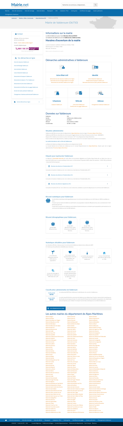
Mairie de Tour (71, 360)
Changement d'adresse (11, 14)
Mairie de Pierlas (71, 378)
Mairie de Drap (93, 343)
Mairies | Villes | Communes (26, 18)
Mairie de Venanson (51, 410)
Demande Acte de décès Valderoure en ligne (62, 82)
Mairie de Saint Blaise (51, 389)
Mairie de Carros (71, 333)
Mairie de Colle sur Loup (73, 356)
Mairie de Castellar (50, 334)
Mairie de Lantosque (72, 361)
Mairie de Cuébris (50, 343)
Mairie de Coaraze (93, 338)
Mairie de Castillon (72, 334)
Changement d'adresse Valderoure (100, 104)
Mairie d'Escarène (71, 354)
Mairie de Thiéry (50, 403)
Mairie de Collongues (51, 340)
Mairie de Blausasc (93, 325)
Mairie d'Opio (70, 374)
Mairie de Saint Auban (94, 387)
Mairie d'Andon (93, 316)
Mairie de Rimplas (71, 381)
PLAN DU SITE (21, 423)
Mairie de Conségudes (94, 340)
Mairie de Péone (93, 376)
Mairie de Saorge (71, 398)
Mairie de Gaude (50, 358)
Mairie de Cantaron (94, 331)
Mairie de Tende (71, 401)
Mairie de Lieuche (93, 367)
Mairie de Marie (50, 371)
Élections (94, 423)
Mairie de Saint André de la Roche (54, 387)
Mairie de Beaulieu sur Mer (52, 322)
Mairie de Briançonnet (51, 329)
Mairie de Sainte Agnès (95, 396)
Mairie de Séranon (50, 399)
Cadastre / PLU (64, 11)
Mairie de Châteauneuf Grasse (75, 336)
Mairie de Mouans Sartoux (52, 372)
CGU (27, 423)
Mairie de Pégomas (94, 374)
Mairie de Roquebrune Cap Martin (54, 383)
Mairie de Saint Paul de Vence (96, 394)
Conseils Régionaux (36, 423)
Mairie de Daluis (71, 343)
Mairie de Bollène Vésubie (95, 354)
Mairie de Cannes (71, 331)
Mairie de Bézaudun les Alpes (53, 325)
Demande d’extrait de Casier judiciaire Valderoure (95, 82)
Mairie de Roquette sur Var (52, 360)
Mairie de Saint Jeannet (95, 390)
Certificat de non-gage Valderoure (78, 106)
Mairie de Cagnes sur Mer (95, 329)
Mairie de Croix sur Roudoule (96, 356)
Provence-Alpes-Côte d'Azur (95, 133)
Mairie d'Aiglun (49, 316)
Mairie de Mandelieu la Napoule (97, 369)
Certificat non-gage (85, 11)
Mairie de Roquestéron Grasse (53, 385)
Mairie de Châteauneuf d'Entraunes (55, 336)
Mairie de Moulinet (94, 372)
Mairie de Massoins (72, 371)
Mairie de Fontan (93, 347)
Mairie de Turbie (50, 361)
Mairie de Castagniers (94, 333)
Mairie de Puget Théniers (73, 380)
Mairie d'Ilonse (93, 352)
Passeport (50, 11)
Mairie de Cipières (50, 338)
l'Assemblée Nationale (58, 158)
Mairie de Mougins (72, 372)
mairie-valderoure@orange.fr (25, 43)
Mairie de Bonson (50, 327)
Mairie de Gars (49, 349)
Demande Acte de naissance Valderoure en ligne (62, 79)
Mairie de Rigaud (50, 381)
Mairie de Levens (71, 367)
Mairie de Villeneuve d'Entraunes (75, 412)
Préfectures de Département (76, 423)
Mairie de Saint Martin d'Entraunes (98, 392)
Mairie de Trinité (93, 360)
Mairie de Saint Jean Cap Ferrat (75, 390)
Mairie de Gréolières (51, 352)
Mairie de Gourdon (72, 351)
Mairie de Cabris (71, 329)
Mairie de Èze (49, 347)
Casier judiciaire (97, 11)
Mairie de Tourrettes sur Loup (75, 407)
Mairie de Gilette (93, 349)
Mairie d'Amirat (71, 316)
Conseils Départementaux (61, 423)
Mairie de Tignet (71, 365)
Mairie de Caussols (93, 334)
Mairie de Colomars (72, 340)
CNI (56, 11)
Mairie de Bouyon (71, 327)
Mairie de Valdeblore (72, 408)
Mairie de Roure (93, 385)
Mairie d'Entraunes (72, 345)
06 (81, 144)
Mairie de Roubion (72, 385)
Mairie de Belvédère (94, 322)
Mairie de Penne (71, 358)
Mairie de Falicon (71, 347)
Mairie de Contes (50, 342)
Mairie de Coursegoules (95, 342)
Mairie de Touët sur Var (51, 405)
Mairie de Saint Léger (72, 392)
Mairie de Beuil (93, 324)
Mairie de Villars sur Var (95, 410)
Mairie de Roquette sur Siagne (96, 358)
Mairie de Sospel (93, 399)
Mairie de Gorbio (50, 351)
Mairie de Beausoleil (72, 322)
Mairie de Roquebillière (95, 381)
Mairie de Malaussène (72, 369)
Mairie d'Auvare (71, 320)
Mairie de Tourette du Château (75, 405)
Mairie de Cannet (71, 363)
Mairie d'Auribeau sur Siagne (53, 320)
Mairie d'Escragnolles (94, 345)
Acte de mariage (29, 11)
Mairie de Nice (49, 374)
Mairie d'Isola (49, 354)
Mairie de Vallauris (93, 408)
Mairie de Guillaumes (72, 352)
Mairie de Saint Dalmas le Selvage (97, 389)
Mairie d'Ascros (71, 318)
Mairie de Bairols (93, 320)
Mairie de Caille (49, 331)
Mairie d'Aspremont (94, 318)
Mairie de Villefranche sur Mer (53, 412)
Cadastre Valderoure (57, 104)
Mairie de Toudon (71, 403)
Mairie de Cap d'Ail (50, 333)
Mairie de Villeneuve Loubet (96, 412)
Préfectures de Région (48, 423)
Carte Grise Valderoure (78, 104)
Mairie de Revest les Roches (96, 380)
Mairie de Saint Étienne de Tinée (54, 390)
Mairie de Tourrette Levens (52, 407)
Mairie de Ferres (93, 365)
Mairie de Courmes (72, 342)
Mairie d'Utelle (92, 407)
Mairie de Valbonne (51, 408)
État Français (87, 423)
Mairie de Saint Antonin (73, 387)
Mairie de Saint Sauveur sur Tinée (54, 396)
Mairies (7, 11)
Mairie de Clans (71, 338)
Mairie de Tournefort (94, 405)
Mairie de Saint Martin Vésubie (75, 394)
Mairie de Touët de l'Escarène (96, 403)
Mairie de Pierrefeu (94, 378)
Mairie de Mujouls (50, 367)
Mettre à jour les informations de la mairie (54, 51)
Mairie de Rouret (50, 365)
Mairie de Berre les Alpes (73, 324)
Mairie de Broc (49, 363)
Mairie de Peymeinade (51, 378)
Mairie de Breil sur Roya (95, 327)
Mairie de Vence (71, 410)
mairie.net (14, 18)
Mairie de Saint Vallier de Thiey (75, 396)
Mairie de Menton (93, 371)
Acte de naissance (17, 11)
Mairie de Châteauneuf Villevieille (97, 336)
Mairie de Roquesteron (95, 383)
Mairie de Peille (49, 376)
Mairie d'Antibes (50, 318)
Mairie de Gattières (72, 349)
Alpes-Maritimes (75, 133)
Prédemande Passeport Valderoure (95, 80)
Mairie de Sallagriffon (51, 398)
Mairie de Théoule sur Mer (95, 401)
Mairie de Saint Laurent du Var (53, 392)
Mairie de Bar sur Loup (95, 361)
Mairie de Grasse (93, 351)
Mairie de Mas (92, 363)
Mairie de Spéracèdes (51, 401)
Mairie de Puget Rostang (52, 380)
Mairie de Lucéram (50, 369)
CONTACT (14, 423)
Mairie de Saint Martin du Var (53, 394)
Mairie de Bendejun (51, 324)
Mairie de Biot (70, 325)
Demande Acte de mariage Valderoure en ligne (62, 80)
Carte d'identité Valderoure (95, 79)
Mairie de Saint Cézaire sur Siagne (75, 389)
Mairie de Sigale (71, 399)
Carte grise (74, 11)
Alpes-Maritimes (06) (41, 18)
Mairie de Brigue (50, 356)
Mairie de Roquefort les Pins (74, 383)
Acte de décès (41, 11)
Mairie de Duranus (50, 345)
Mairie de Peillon (71, 376)
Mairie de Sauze (93, 398)
